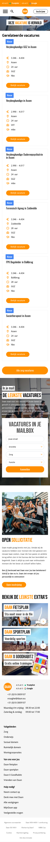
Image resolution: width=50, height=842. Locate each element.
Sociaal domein (11, 742)
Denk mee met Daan (13, 797)
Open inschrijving (14, 584)
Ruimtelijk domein (12, 747)
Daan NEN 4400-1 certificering (36, 823)
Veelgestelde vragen (13, 813)
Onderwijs (8, 737)
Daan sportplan (11, 769)
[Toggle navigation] (6, 11)
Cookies (9, 833)
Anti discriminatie (26, 838)
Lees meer (43, 621)
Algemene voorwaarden (12, 823)
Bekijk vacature (18, 85)
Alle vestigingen (11, 802)
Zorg (6, 732)
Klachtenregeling (22, 833)
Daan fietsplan (10, 764)
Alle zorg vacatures (25, 370)
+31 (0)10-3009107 (16, 694)
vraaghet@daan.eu (16, 698)
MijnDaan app (10, 807)
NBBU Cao (42, 828)
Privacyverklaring (39, 833)
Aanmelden (25, 469)
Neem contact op (12, 792)
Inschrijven (40, 11)
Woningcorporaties (12, 752)
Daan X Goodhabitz (13, 775)
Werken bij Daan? (27, 828)
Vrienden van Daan (13, 780)
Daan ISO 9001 (11, 828)
